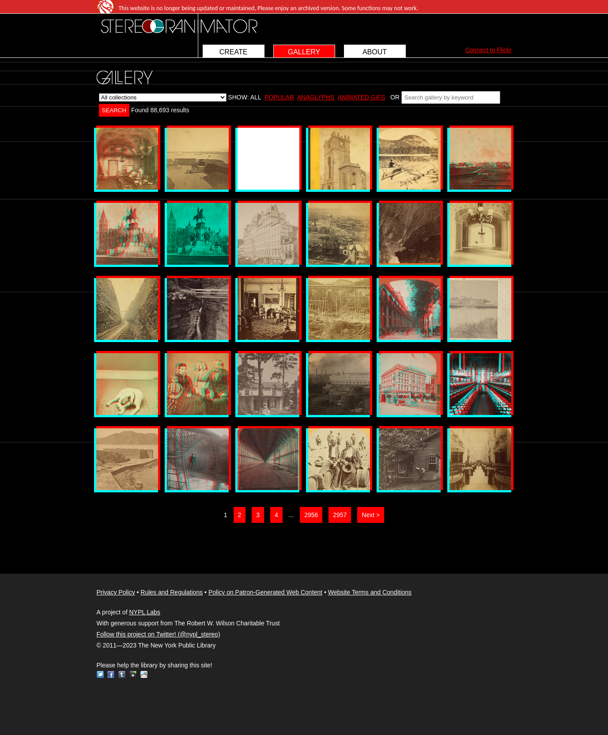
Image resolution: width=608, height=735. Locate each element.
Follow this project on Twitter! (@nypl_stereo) (158, 634)
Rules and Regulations (171, 592)
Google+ (132, 674)
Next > (371, 514)
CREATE (233, 52)
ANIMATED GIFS (361, 97)
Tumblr (121, 674)
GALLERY (304, 52)
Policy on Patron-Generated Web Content (265, 592)
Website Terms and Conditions (370, 592)
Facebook (110, 674)
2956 (311, 514)
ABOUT (375, 52)
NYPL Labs (144, 612)
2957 (340, 514)
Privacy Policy (116, 592)
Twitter (100, 674)
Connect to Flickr (488, 49)
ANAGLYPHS (316, 97)
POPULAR (279, 97)
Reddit (143, 674)
